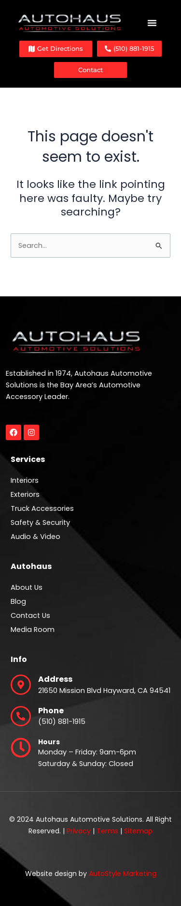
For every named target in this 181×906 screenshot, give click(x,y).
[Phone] (21, 716)
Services (28, 459)
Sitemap (138, 831)
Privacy (79, 831)
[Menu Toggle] (152, 23)
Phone (51, 710)
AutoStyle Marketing (122, 873)
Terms (107, 831)
